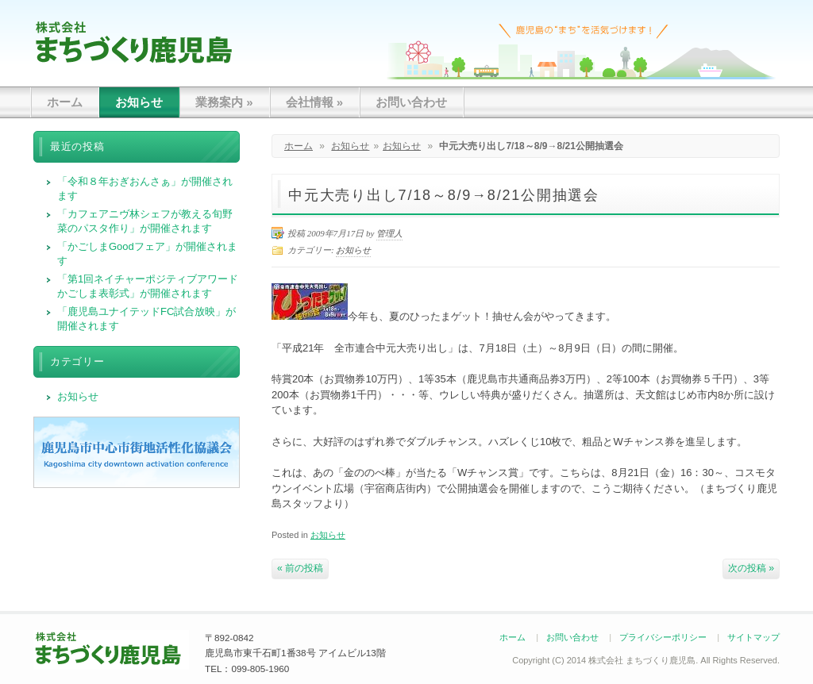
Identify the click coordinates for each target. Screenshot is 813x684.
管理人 (389, 233)
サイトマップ (753, 637)
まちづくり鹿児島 (133, 41)
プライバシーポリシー (663, 637)
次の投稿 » (751, 568)
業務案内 (224, 102)
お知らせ (139, 102)
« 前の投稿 (300, 568)
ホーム (65, 102)
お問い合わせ (411, 102)
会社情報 (315, 102)
